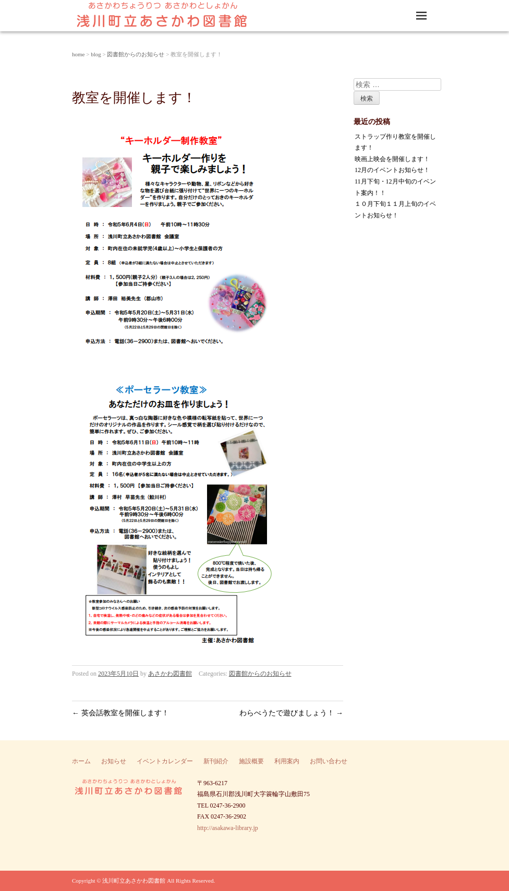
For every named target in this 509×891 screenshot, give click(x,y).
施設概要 (251, 761)
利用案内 (286, 761)
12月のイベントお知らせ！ (392, 170)
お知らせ (113, 761)
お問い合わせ (328, 761)
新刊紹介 (215, 761)
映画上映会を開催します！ (392, 159)
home (78, 54)
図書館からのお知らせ (135, 54)
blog (96, 54)
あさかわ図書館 (170, 673)
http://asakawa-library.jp (227, 828)
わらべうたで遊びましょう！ (291, 713)
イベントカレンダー (165, 761)
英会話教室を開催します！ (120, 713)
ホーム (81, 761)
